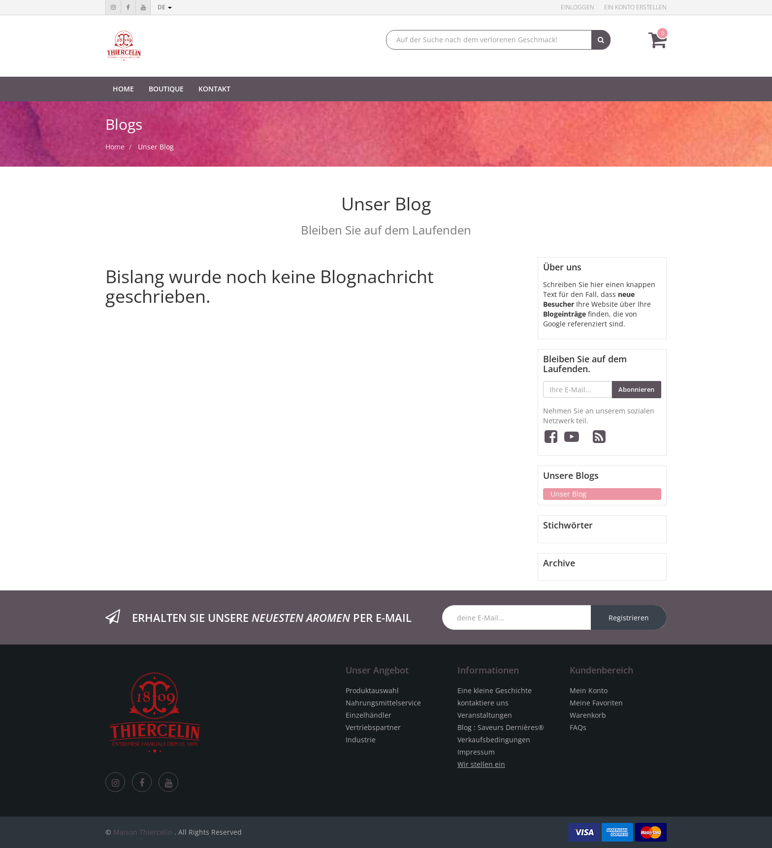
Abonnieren (636, 389)
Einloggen (577, 7)
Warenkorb (588, 715)
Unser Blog (156, 146)
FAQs (578, 727)
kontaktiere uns (483, 702)
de (165, 7)
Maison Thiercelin (142, 832)
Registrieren (629, 617)
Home (115, 146)
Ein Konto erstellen (635, 7)
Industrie (361, 739)
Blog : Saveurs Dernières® (500, 727)
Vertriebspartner (373, 727)
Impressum (476, 752)
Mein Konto (589, 690)
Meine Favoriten (596, 702)
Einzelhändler (368, 715)
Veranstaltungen (484, 715)
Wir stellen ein (481, 764)
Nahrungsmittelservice (383, 702)
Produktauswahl (372, 690)
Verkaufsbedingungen (493, 739)
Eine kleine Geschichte (494, 690)
